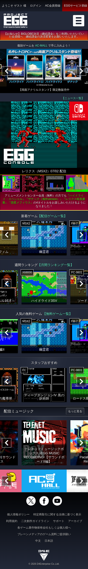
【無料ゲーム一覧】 (57, 314)
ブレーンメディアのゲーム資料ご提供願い (44, 534)
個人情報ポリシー (18, 514)
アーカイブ (75, 521)
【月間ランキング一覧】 (56, 265)
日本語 (49, 540)
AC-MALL (41, 45)
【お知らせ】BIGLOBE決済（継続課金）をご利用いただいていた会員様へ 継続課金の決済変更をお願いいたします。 (44, 35)
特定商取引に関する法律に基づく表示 (57, 514)
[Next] (81, 71)
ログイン (35, 5)
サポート (58, 521)
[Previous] (6, 71)
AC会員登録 (52, 5)
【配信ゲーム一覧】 (52, 216)
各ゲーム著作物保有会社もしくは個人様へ (44, 527)
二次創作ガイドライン (35, 521)
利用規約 (11, 521)
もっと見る (75, 411)
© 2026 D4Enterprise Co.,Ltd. (44, 564)
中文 (38, 540)
